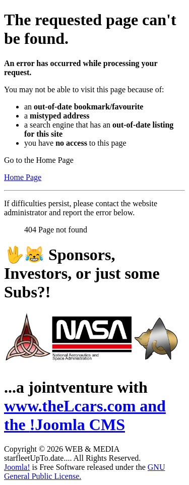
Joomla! (17, 467)
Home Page (22, 177)
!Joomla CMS (77, 424)
